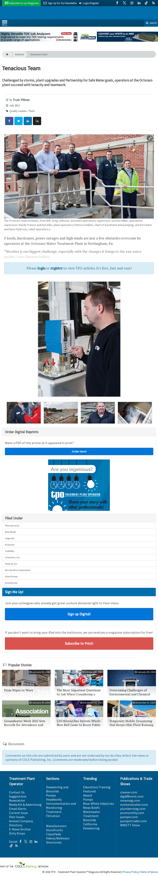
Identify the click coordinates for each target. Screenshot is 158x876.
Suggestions (18, 796)
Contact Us (17, 792)
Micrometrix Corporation (17, 570)
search (151, 23)
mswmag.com (130, 800)
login (41, 268)
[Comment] (37, 121)
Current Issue (18, 813)
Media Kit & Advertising (25, 804)
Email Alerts (18, 809)
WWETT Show (130, 825)
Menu (4, 24)
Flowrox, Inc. (11, 563)
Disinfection (11, 582)
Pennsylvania (12, 525)
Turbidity (9, 551)
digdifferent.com (131, 796)
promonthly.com (132, 813)
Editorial (19, 54)
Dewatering (91, 828)
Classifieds (53, 834)
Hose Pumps (11, 576)
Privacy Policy (130, 872)
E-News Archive (20, 829)
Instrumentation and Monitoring (61, 805)
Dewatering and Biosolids (57, 789)
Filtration (53, 816)
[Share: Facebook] (9, 121)
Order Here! (79, 451)
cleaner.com (128, 792)
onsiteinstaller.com (134, 804)
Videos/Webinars (58, 838)
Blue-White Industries (98, 803)
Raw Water (10, 531)
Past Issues (17, 817)
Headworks (54, 799)
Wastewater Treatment (91, 814)
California (90, 824)
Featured (89, 791)
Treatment (54, 812)
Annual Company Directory (21, 823)
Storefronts (54, 830)
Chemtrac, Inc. (13, 557)
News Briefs (91, 808)
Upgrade (9, 538)
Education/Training (96, 787)
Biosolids (89, 820)
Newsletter (17, 800)
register (56, 268)
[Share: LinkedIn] (28, 121)
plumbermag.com (132, 809)
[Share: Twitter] (18, 121)
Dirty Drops (17, 833)
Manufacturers (56, 826)
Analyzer (9, 544)
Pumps (51, 795)
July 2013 (14, 105)
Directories (54, 842)
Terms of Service (149, 872)
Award (87, 795)
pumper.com (129, 817)
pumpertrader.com (133, 821)
